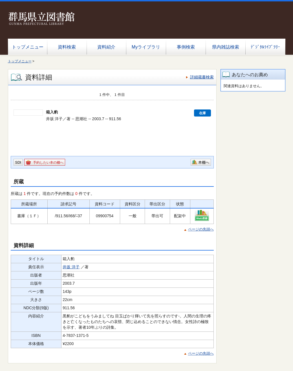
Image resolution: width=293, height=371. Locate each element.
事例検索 (186, 47)
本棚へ (203, 162)
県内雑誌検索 (225, 47)
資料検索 (67, 47)
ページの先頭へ (201, 229)
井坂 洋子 (71, 267)
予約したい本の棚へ (48, 162)
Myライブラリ (146, 47)
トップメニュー (27, 47)
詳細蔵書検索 (202, 77)
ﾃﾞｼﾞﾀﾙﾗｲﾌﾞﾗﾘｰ (265, 47)
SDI (18, 162)
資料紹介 (106, 47)
